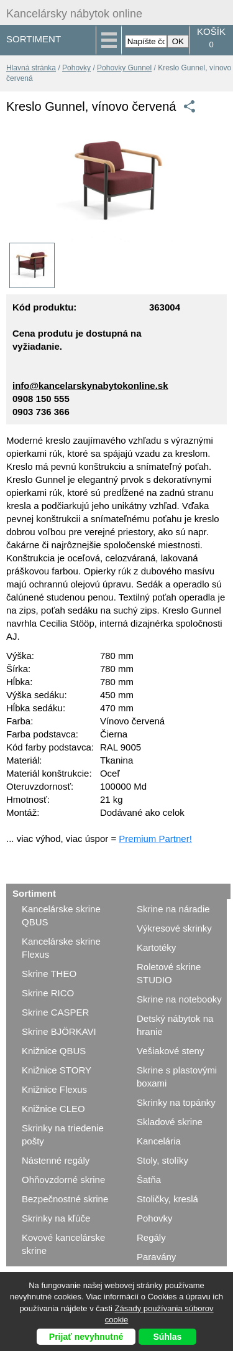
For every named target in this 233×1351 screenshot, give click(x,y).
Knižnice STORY (56, 1070)
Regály (151, 1237)
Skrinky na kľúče (56, 1218)
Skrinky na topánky (176, 1102)
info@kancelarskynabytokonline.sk (90, 385)
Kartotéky (156, 947)
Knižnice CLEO (53, 1108)
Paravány (156, 1256)
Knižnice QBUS (54, 1050)
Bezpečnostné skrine (65, 1199)
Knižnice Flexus (54, 1089)
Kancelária (159, 1141)
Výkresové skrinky (174, 928)
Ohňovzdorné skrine (63, 1179)
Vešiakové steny (170, 1050)
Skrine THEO (49, 973)
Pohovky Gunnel (124, 67)
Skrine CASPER (55, 1012)
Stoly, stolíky (162, 1160)
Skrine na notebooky (179, 999)
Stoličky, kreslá (167, 1199)
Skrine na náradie (173, 909)
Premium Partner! (155, 838)
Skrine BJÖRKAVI (59, 1031)
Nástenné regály (55, 1160)
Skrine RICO (48, 993)
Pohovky (76, 67)
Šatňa (149, 1179)
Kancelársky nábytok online (74, 13)
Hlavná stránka (31, 67)
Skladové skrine (170, 1121)
